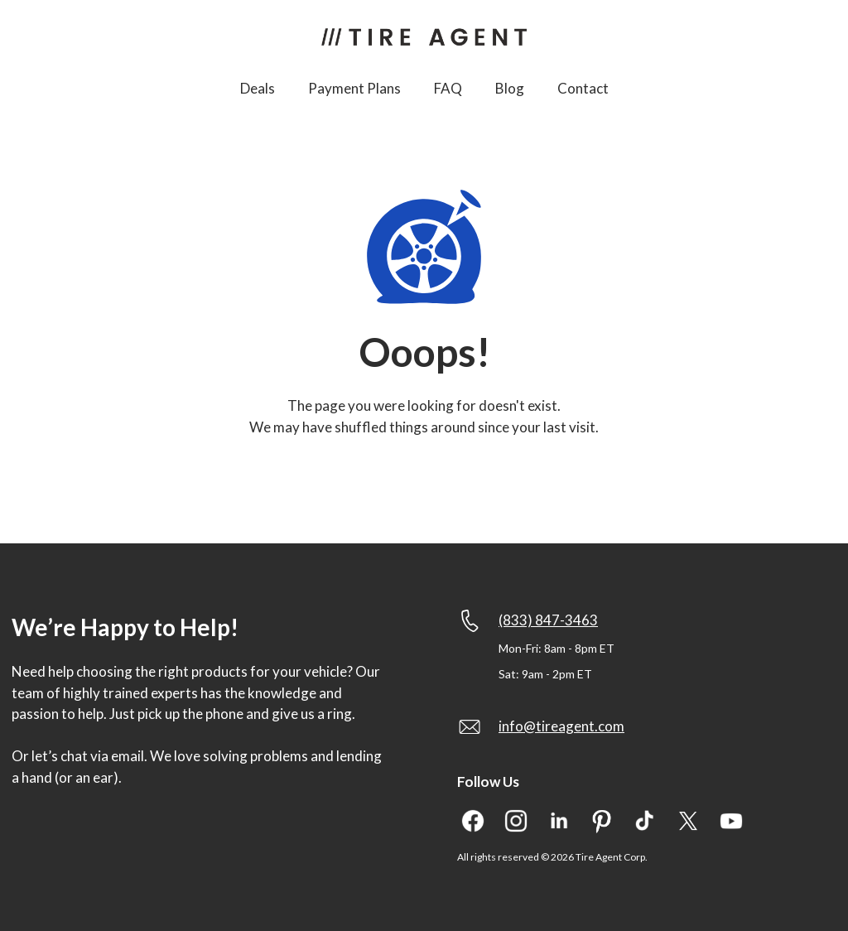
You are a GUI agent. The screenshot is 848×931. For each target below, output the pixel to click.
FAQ (448, 88)
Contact (583, 88)
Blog (509, 88)
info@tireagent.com (561, 726)
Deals (257, 88)
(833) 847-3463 (548, 620)
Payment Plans (354, 88)
